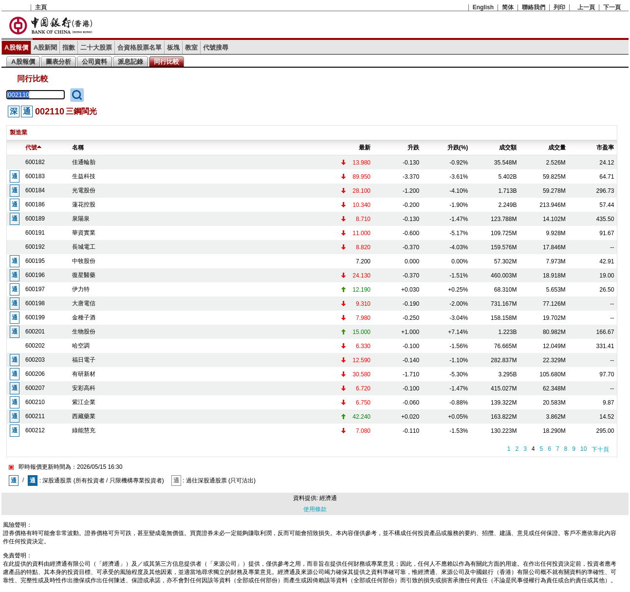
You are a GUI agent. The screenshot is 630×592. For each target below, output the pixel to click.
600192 (35, 246)
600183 (35, 176)
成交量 (557, 147)
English (483, 7)
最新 (365, 147)
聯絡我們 (533, 7)
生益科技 (83, 176)
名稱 (78, 147)
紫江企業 (83, 402)
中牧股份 (83, 261)
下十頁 (600, 449)
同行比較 (166, 61)
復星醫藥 (83, 275)
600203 (35, 359)
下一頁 (612, 7)
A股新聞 (45, 47)
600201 (35, 331)
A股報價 (16, 47)
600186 (35, 204)
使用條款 (315, 509)
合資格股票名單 (139, 47)
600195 (35, 261)
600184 (35, 190)
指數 (68, 47)
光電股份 (83, 190)
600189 (35, 218)
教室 (191, 47)
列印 (559, 7)
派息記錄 (130, 61)
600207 (35, 388)
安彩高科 (83, 388)
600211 (35, 416)
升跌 (413, 147)
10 (583, 448)
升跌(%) (457, 147)
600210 (35, 402)
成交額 (508, 147)
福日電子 (83, 359)
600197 (35, 289)
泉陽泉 (81, 218)
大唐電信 (83, 303)
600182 (35, 162)
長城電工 (83, 246)
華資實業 (83, 232)
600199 (35, 317)
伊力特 (81, 289)
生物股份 (83, 331)
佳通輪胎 (83, 162)
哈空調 (81, 345)
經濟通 (328, 498)
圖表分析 (58, 61)
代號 (33, 147)
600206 (35, 373)
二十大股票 (96, 47)
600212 (35, 430)
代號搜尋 (215, 47)
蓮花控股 (83, 204)
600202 (35, 345)
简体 (508, 7)
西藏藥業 (83, 416)
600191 (35, 232)
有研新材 (83, 373)
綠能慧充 (83, 430)
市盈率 (605, 147)
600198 (35, 303)
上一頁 (586, 7)
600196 (35, 275)
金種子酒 (83, 317)
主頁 (41, 7)
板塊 (173, 47)
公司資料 (94, 61)
